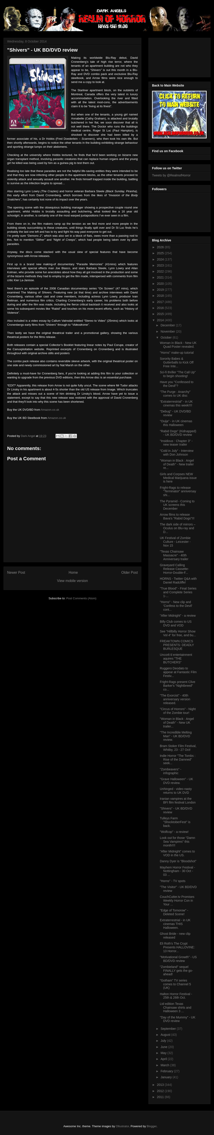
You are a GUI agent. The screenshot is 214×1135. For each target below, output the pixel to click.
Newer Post (16, 572)
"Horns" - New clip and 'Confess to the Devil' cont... (176, 605)
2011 (161, 1097)
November (168, 331)
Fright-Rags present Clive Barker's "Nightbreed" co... (177, 685)
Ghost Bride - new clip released (175, 935)
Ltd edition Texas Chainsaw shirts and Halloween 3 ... (175, 1007)
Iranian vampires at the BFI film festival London (178, 800)
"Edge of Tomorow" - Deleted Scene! (174, 912)
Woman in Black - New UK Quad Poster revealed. (178, 344)
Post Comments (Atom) (81, 598)
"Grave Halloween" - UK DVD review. (176, 781)
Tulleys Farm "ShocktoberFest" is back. (175, 822)
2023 (161, 265)
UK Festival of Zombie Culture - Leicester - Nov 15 (175, 541)
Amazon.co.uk (50, 409)
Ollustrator (122, 1126)
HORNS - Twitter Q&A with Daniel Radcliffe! (178, 580)
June (164, 1047)
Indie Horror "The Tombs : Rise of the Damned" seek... (177, 759)
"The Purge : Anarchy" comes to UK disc (175, 393)
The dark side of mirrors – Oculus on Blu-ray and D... (177, 528)
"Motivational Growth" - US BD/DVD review (178, 959)
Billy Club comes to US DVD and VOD (175, 623)
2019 (161, 289)
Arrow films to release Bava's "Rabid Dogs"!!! (177, 516)
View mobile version (72, 581)
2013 (161, 1085)
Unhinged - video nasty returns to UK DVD (176, 790)
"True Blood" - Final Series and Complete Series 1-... (178, 592)
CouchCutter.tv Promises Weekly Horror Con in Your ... (177, 900)
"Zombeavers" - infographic (170, 771)
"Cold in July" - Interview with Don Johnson (176, 452)
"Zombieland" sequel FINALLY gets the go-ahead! (176, 970)
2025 (161, 253)
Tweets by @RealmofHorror (171, 175)
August (165, 1034)
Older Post (129, 572)
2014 (161, 320)
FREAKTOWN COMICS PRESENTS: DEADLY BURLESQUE (177, 644)
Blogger (151, 1126)
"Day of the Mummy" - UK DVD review (177, 1019)
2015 (161, 314)
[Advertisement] (172, 56)
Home (73, 572)
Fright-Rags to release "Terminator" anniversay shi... (178, 491)
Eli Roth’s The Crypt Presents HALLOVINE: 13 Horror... (177, 947)
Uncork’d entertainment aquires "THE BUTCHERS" (176, 658)
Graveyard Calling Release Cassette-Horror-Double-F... (174, 568)
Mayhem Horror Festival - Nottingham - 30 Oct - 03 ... (177, 871)
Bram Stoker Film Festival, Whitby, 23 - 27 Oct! (178, 747)
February (167, 1071)
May (163, 1053)
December (168, 325)
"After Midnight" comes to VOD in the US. (177, 853)
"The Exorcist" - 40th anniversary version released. (175, 699)
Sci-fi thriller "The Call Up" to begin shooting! (178, 374)
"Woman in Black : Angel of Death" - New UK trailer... (177, 722)
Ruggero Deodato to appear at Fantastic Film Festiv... (178, 672)
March (165, 1065)
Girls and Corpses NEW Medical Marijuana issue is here (178, 477)
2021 (161, 277)
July (163, 1040)
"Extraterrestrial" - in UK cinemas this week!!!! (176, 403)
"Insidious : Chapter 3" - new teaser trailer (176, 442)
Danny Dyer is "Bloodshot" (178, 861)
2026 (161, 247)
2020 (161, 283)
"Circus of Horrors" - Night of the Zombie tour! (178, 711)
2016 (161, 308)
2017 (161, 302)
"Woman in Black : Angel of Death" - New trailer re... (177, 464)
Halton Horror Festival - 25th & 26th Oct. (176, 996)
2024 (161, 259)
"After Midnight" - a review (178, 615)
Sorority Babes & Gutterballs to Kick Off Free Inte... (176, 362)
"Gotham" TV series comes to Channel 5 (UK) (175, 984)
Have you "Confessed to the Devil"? (176, 384)
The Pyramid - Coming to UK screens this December (177, 505)
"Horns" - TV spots (172, 881)
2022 (161, 271)
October (166, 337)
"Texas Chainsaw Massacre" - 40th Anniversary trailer (174, 555)
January (166, 1077)
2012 (161, 1091)
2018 (161, 295)
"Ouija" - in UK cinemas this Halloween (176, 423)
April (164, 1059)
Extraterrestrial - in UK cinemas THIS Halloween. (175, 923)
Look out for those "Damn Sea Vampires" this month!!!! (177, 841)
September (168, 1028)
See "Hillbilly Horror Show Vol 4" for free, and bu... (178, 633)
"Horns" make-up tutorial (177, 352)
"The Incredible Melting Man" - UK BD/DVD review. (176, 736)
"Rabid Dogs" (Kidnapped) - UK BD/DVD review (178, 433)
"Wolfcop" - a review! (174, 832)
